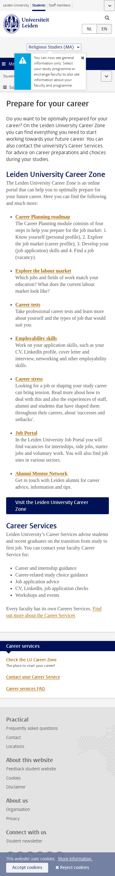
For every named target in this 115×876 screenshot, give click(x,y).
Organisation (18, 809)
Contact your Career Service (33, 677)
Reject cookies (74, 867)
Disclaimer (15, 787)
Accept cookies (27, 867)
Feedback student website (31, 769)
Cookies (13, 778)
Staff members (60, 5)
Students (38, 5)
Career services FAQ (25, 689)
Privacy (13, 819)
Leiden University (16, 5)
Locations (15, 746)
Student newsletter (24, 841)
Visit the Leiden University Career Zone (51, 505)
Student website (16, 76)
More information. (75, 859)
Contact (13, 738)
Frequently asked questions (32, 728)
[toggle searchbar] (107, 17)
